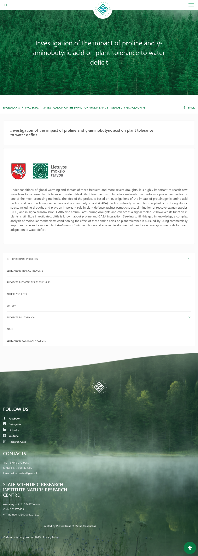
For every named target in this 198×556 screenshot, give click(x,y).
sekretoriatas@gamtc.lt (24, 473)
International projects (22, 258)
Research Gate (14, 441)
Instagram (12, 424)
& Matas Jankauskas (84, 526)
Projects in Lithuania (21, 317)
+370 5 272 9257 (18, 462)
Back (189, 107)
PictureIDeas (63, 526)
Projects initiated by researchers (28, 282)
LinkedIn (11, 430)
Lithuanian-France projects (25, 270)
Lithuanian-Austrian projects (26, 340)
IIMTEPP (11, 305)
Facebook (11, 418)
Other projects (17, 294)
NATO (10, 328)
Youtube (11, 436)
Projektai (31, 107)
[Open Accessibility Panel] (190, 548)
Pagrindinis (11, 107)
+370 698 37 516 (21, 468)
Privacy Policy (51, 537)
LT (6, 4)
